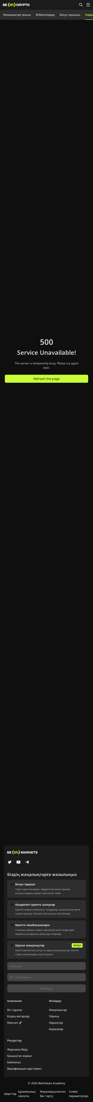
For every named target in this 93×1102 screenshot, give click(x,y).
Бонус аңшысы (70, 15)
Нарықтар (56, 1022)
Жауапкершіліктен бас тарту (53, 1094)
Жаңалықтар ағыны (17, 15)
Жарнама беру (17, 1049)
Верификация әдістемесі (24, 1068)
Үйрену (54, 1016)
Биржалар (56, 1029)
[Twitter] (9, 862)
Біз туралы (14, 1010)
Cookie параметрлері (78, 1094)
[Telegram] (27, 862)
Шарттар (10, 1094)
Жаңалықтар (58, 1010)
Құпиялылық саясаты (27, 1094)
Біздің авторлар (18, 1016)
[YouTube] (18, 862)
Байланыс (14, 1062)
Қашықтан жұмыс (19, 1056)
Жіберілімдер (45, 15)
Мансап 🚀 (14, 1022)
